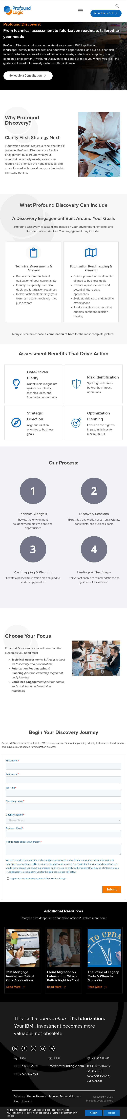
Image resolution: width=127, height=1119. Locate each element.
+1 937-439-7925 (26, 1070)
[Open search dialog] (117, 6)
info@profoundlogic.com (66, 1070)
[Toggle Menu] (80, 10)
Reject (111, 1112)
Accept (93, 1112)
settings (10, 1116)
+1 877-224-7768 (26, 1079)
